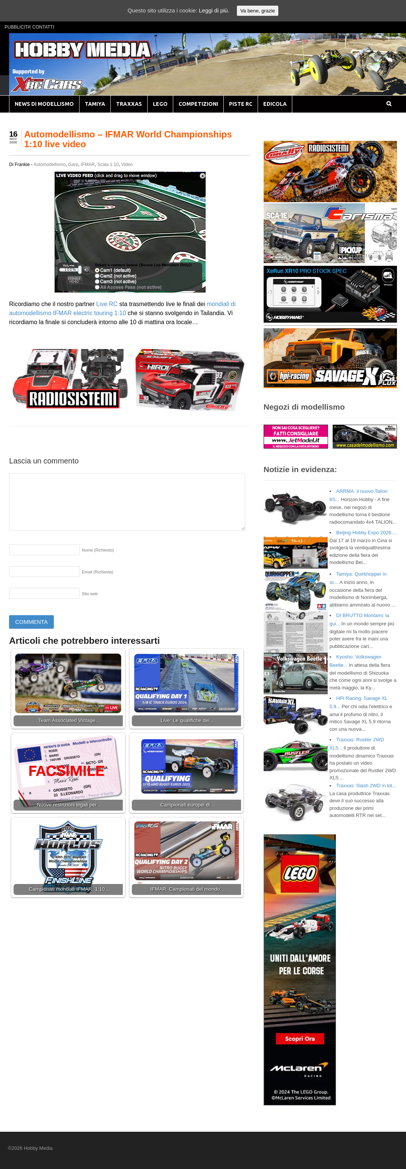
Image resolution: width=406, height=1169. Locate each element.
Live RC (107, 304)
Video (127, 164)
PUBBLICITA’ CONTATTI (29, 27)
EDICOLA (275, 104)
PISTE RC (240, 104)
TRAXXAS (129, 104)
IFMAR (88, 164)
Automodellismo (50, 164)
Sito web (90, 593)
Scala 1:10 (108, 164)
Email (97, 572)
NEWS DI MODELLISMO (44, 104)
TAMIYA (95, 104)
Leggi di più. (214, 10)
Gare (73, 164)
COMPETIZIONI (198, 104)
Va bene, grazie (257, 11)
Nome (98, 550)
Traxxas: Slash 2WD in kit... (366, 785)
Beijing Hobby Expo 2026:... (366, 532)
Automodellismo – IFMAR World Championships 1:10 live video (128, 139)
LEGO (160, 104)
